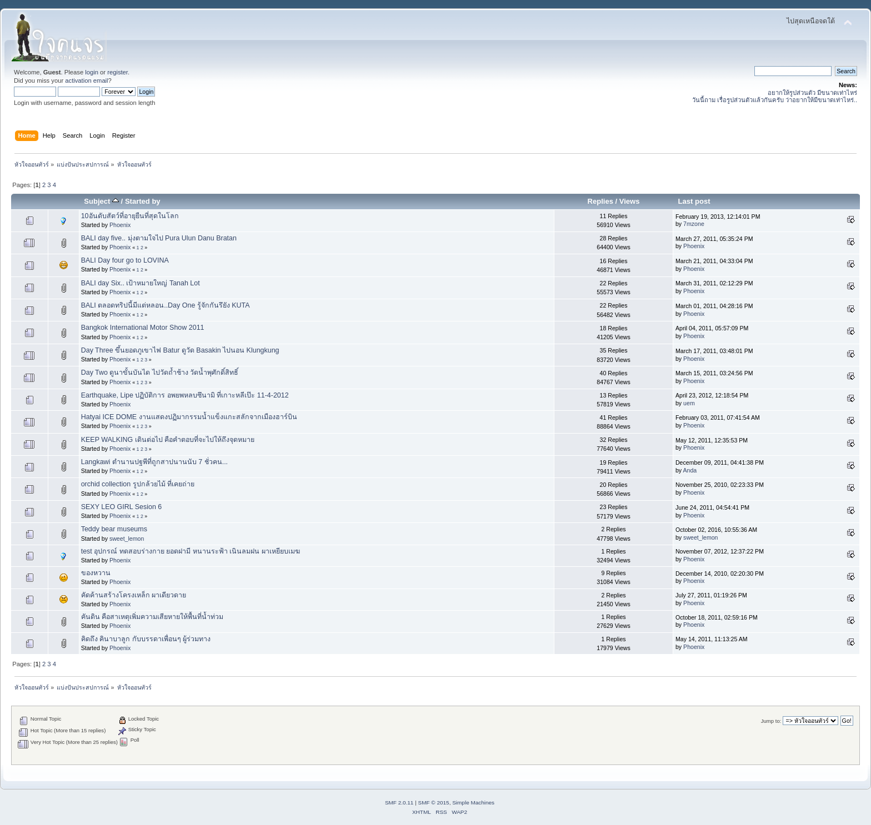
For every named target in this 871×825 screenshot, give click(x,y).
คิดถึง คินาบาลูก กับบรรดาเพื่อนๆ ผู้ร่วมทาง (146, 639)
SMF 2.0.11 (399, 802)
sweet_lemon (126, 538)
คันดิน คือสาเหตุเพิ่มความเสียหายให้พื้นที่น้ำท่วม (152, 617)
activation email (86, 80)
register (117, 72)
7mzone (693, 223)
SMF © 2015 (433, 802)
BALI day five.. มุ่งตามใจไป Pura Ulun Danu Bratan (159, 238)
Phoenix (120, 225)
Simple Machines (473, 802)
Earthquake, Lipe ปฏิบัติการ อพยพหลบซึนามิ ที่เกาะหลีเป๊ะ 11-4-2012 (185, 395)
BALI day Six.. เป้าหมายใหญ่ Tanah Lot (140, 283)
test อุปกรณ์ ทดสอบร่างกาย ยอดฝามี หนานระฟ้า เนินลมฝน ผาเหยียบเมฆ (190, 551)
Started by (143, 201)
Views (629, 201)
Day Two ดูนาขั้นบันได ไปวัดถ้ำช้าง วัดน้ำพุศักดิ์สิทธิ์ (160, 372)
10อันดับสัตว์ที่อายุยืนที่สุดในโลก (130, 216)
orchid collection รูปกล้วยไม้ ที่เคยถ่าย (137, 484)
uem (689, 403)
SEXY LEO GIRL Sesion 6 (121, 507)
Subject (101, 201)
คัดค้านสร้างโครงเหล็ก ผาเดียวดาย (133, 595)
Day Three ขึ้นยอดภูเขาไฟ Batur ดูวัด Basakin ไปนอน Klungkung (180, 350)
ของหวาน (96, 573)
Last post (694, 201)
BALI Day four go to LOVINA (125, 260)
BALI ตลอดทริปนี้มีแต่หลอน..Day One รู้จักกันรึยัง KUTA (165, 305)
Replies (600, 201)
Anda (690, 470)
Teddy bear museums (114, 529)
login (91, 72)
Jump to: (771, 721)
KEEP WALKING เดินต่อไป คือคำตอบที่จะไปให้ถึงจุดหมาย (167, 440)
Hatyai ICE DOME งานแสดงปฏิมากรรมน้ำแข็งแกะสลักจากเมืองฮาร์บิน (189, 417)
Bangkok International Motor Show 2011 (142, 327)
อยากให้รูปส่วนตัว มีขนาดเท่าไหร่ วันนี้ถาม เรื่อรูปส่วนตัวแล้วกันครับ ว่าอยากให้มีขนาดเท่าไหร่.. (774, 96)
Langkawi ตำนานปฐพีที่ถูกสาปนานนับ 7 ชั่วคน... (154, 462)
